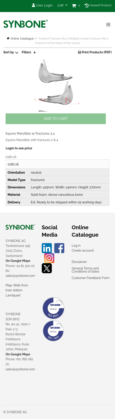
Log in (76, 245)
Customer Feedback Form (90, 278)
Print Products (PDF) (96, 52)
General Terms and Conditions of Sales (85, 270)
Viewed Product (98, 5)
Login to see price (19, 148)
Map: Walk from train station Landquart (17, 290)
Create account (83, 250)
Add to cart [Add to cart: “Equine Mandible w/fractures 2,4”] (56, 119)
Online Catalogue (22, 38)
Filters (26, 52)
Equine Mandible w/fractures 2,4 (30, 133)
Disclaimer (79, 262)
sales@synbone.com (20, 275)
